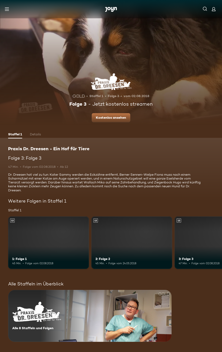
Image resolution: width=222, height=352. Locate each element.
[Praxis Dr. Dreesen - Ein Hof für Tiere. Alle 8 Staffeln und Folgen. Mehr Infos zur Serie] (90, 316)
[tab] (15, 134)
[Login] (214, 9)
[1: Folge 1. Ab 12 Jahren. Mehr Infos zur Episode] (48, 242)
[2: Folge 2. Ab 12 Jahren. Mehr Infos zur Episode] (131, 242)
